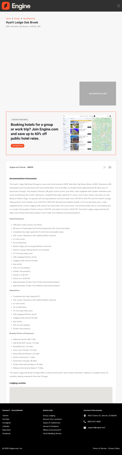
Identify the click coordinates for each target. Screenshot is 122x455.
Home (8, 19)
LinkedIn (5, 426)
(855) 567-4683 (94, 422)
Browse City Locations (52, 419)
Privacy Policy (114, 448)
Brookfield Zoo (29, 19)
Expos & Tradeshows (51, 423)
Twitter (5, 416)
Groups (17, 19)
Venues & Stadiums (51, 426)
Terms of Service (100, 448)
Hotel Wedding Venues (52, 433)
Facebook (6, 433)
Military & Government (52, 430)
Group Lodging (49, 416)
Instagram (6, 423)
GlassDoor (6, 430)
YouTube (5, 419)
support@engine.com (96, 427)
